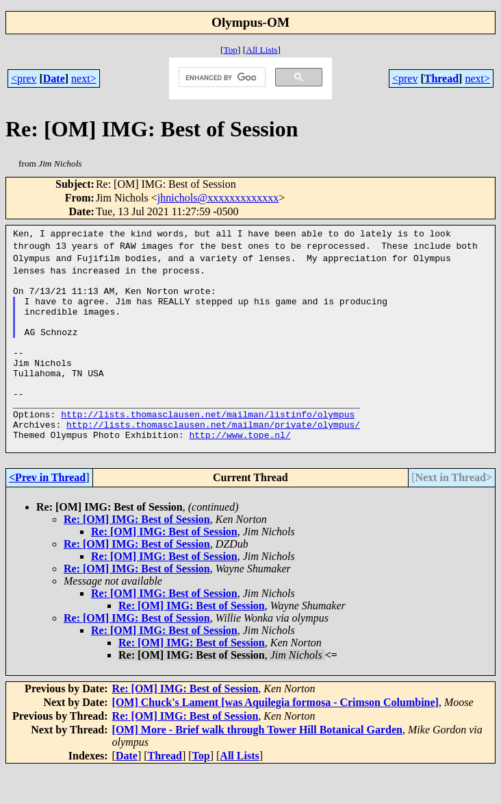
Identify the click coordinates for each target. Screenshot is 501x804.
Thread (441, 78)
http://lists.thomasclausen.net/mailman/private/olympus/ (213, 455)
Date (54, 78)
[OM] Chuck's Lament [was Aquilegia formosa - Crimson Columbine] (275, 737)
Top (230, 50)
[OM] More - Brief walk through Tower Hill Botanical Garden (257, 764)
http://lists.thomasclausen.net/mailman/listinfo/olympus (208, 443)
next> (84, 78)
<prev (23, 78)
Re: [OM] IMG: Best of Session (137, 554)
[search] (221, 77)
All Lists (261, 50)
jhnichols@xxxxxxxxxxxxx (218, 198)
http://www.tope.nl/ (239, 467)
